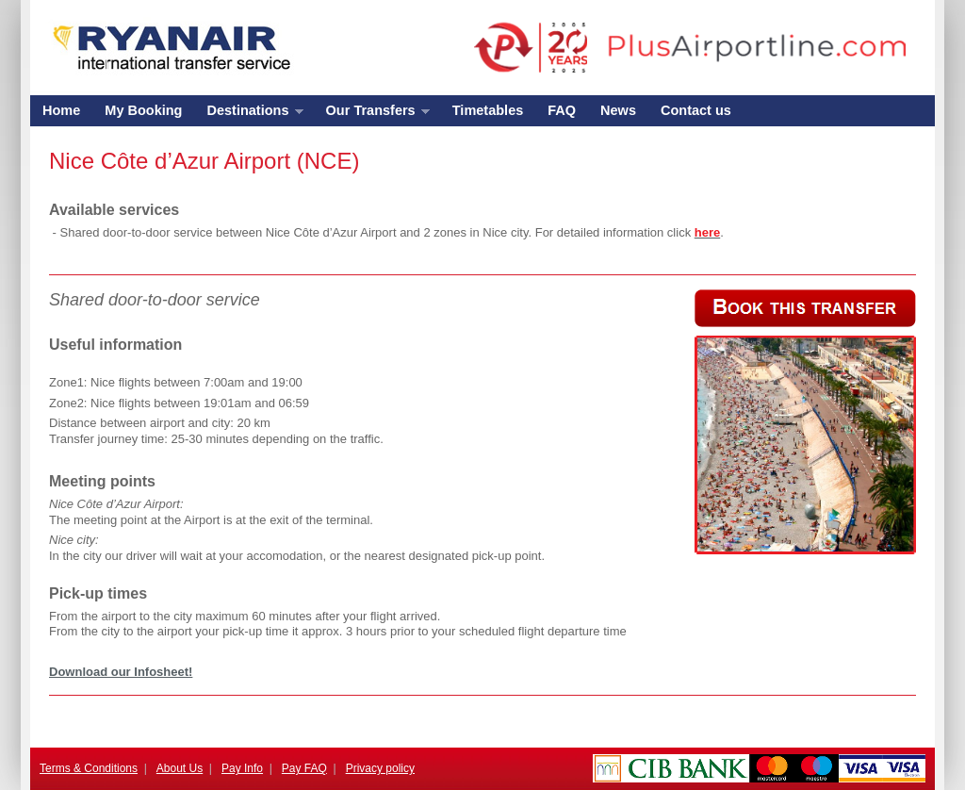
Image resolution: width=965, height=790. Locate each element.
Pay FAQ (304, 768)
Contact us (696, 110)
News (618, 110)
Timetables (488, 110)
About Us (179, 768)
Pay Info (242, 768)
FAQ (562, 110)
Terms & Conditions (89, 768)
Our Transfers (372, 114)
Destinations (248, 114)
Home (61, 110)
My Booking (143, 110)
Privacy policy (380, 768)
